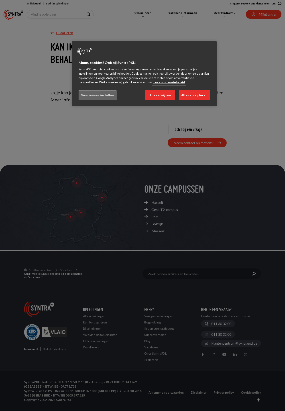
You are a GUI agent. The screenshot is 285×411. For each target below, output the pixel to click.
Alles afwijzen (160, 95)
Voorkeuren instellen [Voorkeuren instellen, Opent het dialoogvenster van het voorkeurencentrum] (97, 95)
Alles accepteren (194, 95)
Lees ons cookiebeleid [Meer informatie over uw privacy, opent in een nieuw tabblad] (169, 82)
